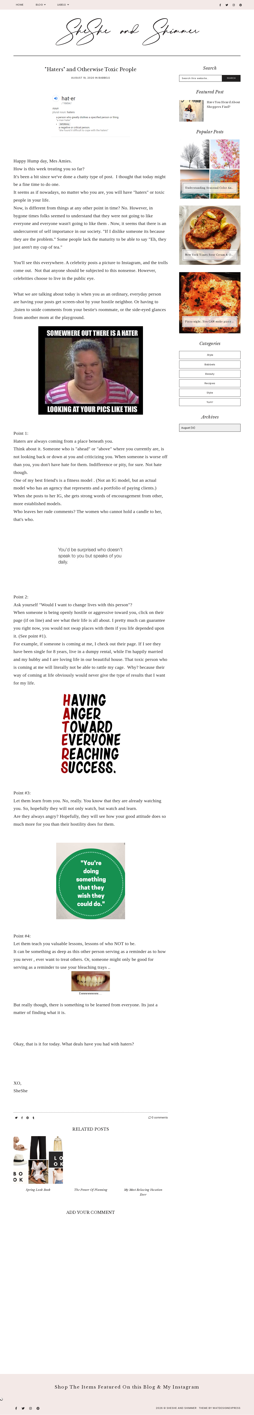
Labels (61, 5)
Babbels (104, 78)
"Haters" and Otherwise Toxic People (90, 69)
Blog (39, 5)
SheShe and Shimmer (182, 1408)
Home (20, 5)
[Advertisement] (90, 1332)
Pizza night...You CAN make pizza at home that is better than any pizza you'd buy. (210, 321)
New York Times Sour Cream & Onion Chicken (210, 254)
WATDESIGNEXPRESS (227, 1408)
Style (210, 393)
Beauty (209, 374)
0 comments (158, 1117)
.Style (209, 355)
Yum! (210, 402)
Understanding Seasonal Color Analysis (210, 187)
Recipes (210, 383)
